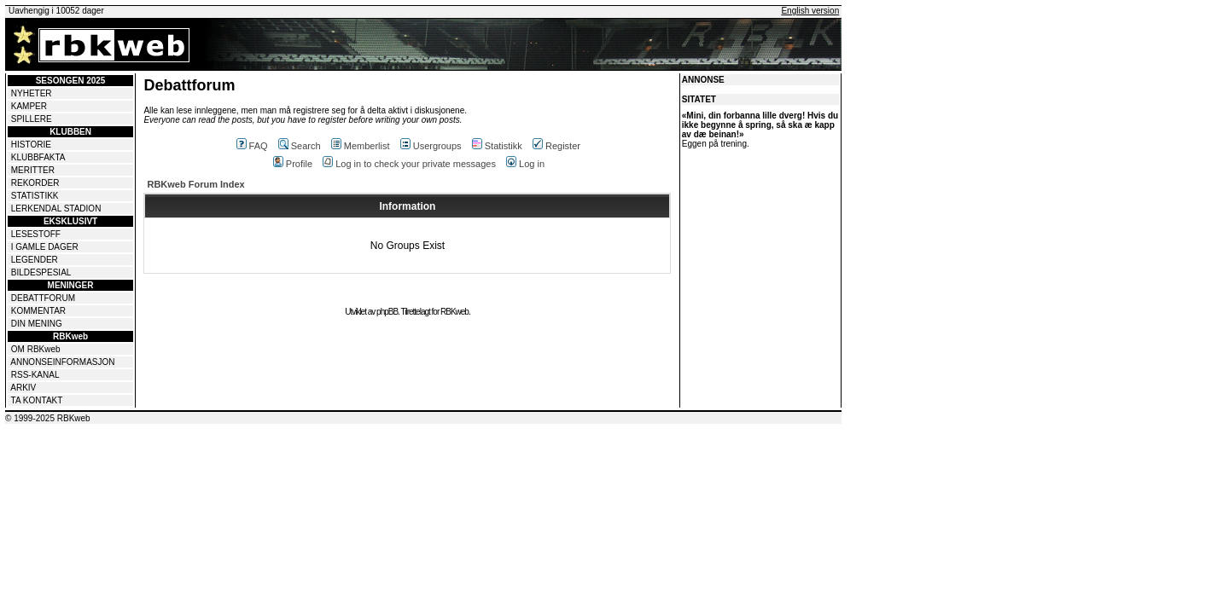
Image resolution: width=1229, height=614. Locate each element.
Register (556, 146)
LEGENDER (34, 259)
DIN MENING (36, 323)
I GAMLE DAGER (45, 247)
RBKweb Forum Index (195, 184)
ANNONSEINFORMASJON (62, 362)
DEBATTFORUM (43, 298)
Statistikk (497, 146)
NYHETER (31, 93)
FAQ (252, 146)
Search (299, 146)
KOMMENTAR (38, 311)
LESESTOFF (36, 234)
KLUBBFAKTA (38, 157)
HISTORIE (31, 144)
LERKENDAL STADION (56, 208)
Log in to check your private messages (409, 164)
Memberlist (360, 146)
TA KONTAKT (37, 400)
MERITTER (33, 170)
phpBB (387, 311)
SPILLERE (31, 119)
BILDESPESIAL (41, 272)
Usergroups (431, 146)
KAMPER (29, 106)
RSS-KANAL (35, 374)
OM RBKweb (36, 349)
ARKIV (23, 387)
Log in (525, 164)
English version (810, 10)
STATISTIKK (35, 195)
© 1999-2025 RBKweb (47, 418)
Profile (292, 164)
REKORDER (35, 183)
